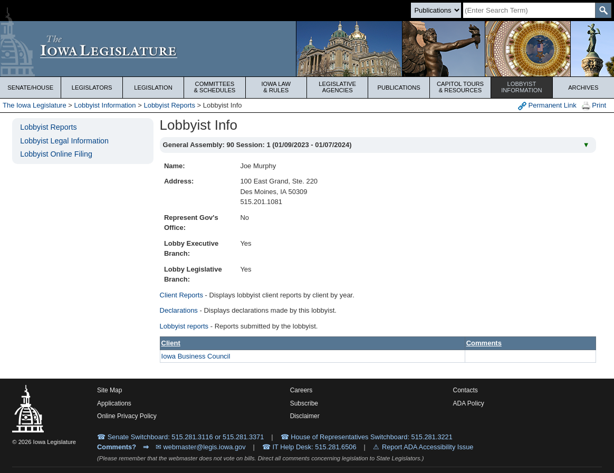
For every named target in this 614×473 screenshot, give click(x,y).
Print (594, 105)
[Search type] (436, 10)
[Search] (529, 10)
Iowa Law (276, 87)
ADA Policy (468, 403)
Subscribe (304, 403)
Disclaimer (305, 416)
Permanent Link (547, 105)
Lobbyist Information (105, 105)
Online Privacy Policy (127, 416)
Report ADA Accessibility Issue (428, 447)
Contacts (465, 390)
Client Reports (181, 295)
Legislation (153, 87)
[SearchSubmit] (603, 10)
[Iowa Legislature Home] (307, 48)
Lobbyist (521, 87)
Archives (583, 87)
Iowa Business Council (196, 356)
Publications (398, 87)
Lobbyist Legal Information (64, 141)
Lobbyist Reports (169, 105)
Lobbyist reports (184, 326)
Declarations (179, 310)
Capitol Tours (460, 87)
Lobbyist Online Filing (56, 154)
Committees (214, 87)
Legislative (337, 87)
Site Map (109, 390)
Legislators (92, 87)
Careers (301, 390)
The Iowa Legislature (34, 105)
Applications (114, 403)
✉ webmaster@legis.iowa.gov (201, 447)
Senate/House (30, 87)
